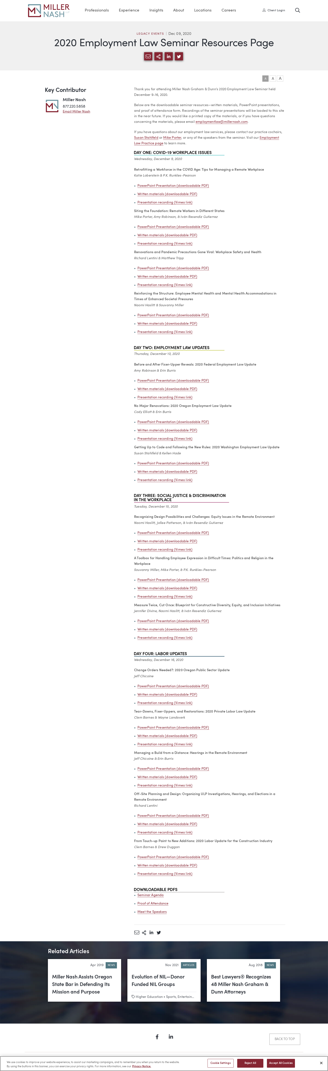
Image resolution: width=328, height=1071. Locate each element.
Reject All (250, 1065)
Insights (156, 11)
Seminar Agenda (150, 895)
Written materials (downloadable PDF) (167, 194)
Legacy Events (150, 34)
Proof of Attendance (152, 903)
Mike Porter (172, 138)
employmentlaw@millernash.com (222, 122)
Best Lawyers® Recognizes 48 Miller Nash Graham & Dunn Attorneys (241, 985)
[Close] (321, 1064)
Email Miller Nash (76, 111)
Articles (188, 965)
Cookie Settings (220, 1065)
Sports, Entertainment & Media (190, 997)
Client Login (274, 10)
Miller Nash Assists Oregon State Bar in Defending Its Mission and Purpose (82, 985)
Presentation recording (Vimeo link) (164, 202)
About (178, 11)
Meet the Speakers (152, 912)
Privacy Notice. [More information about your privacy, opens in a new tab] (141, 1068)
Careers (229, 11)
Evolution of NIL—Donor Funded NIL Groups (158, 981)
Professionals (97, 11)
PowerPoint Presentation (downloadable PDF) (173, 186)
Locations (202, 11)
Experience (129, 11)
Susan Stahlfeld (146, 138)
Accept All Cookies (281, 1065)
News (111, 965)
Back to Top (285, 1039)
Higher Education (149, 997)
